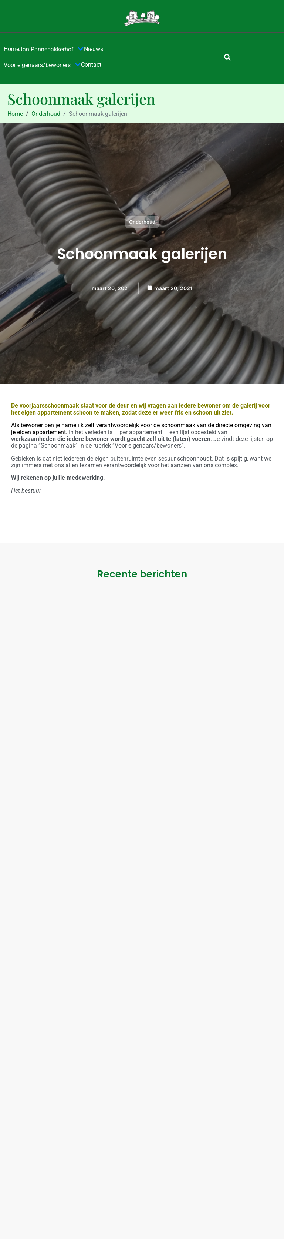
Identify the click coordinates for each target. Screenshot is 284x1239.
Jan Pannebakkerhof (51, 50)
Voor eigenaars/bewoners (42, 65)
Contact (91, 64)
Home (11, 49)
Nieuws (93, 49)
